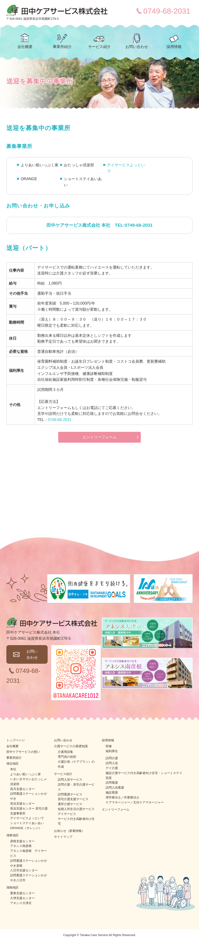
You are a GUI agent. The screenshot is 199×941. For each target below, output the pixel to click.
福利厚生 (112, 751)
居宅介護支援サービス (73, 799)
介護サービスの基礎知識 (71, 746)
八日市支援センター (24, 870)
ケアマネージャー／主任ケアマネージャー (135, 802)
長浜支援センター (22, 803)
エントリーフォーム (99, 437)
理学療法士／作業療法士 (122, 797)
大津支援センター (22, 898)
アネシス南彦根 (21, 846)
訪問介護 (112, 758)
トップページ (15, 740)
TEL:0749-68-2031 (134, 225)
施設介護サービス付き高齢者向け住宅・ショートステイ (144, 773)
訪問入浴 (112, 763)
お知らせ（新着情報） (69, 831)
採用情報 (174, 47)
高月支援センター (22, 789)
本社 (13, 769)
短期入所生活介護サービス (76, 809)
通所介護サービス (70, 804)
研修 (109, 746)
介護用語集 (65, 752)
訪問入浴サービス (70, 779)
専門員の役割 (67, 756)
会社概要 (25, 47)
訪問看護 (112, 782)
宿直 (109, 778)
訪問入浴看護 (115, 787)
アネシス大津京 (21, 903)
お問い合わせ (136, 47)
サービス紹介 (99, 47)
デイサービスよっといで (126, 168)
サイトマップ (63, 836)
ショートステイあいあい (27, 823)
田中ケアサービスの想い (23, 752)
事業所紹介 (62, 47)
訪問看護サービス (70, 794)
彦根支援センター (22, 841)
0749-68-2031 (166, 11)
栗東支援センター (22, 893)
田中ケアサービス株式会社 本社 (78, 225)
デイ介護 (112, 768)
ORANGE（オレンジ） (26, 828)
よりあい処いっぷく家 (25, 774)
